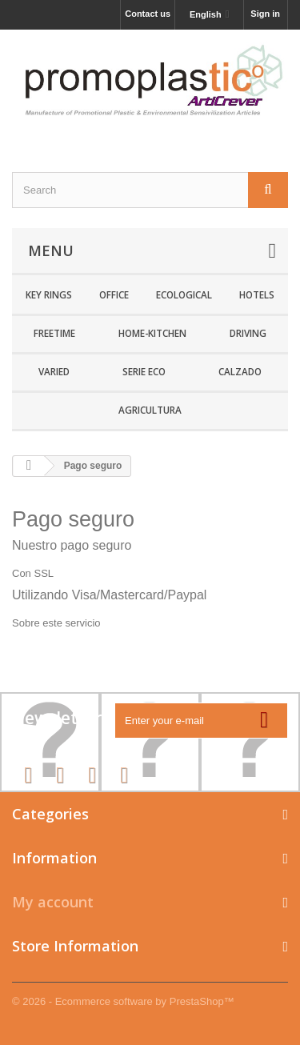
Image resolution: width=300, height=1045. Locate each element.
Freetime (54, 332)
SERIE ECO (144, 371)
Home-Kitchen (152, 332)
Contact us (147, 13)
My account (53, 901)
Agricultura (150, 409)
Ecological (184, 294)
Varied (54, 371)
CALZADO (240, 371)
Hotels (256, 294)
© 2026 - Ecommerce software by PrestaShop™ (123, 1001)
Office (114, 294)
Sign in (265, 13)
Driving (248, 332)
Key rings (49, 294)
